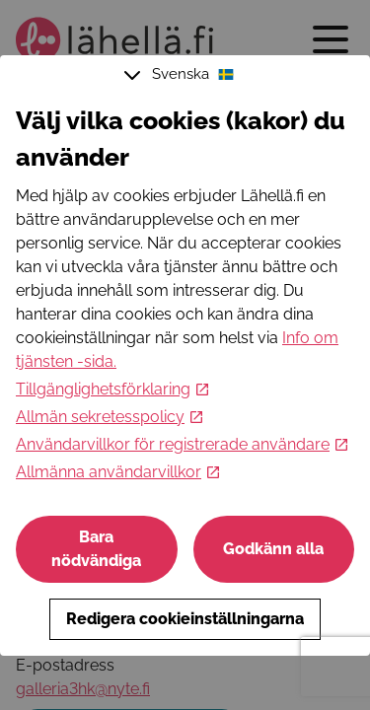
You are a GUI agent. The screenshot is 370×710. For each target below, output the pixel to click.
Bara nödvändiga (96, 549)
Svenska (181, 75)
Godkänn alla (273, 548)
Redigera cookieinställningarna (185, 618)
